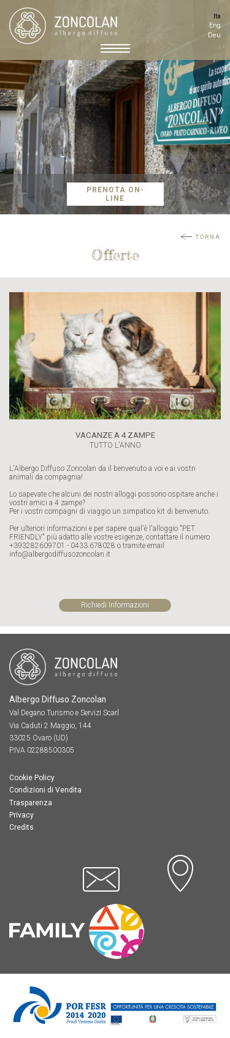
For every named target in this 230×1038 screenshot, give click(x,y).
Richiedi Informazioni (115, 605)
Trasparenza (30, 803)
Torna (208, 236)
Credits (21, 827)
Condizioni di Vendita (45, 790)
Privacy (21, 815)
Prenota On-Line (115, 194)
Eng (215, 25)
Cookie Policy (32, 777)
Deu (214, 35)
